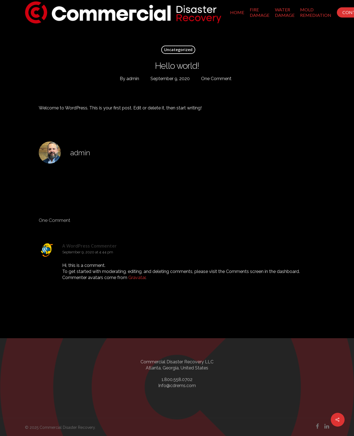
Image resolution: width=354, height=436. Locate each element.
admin (132, 78)
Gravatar (136, 277)
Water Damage (285, 12)
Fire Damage (259, 12)
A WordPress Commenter (89, 246)
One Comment (216, 78)
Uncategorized (178, 49)
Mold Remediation (315, 12)
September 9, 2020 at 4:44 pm (87, 252)
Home (237, 12)
